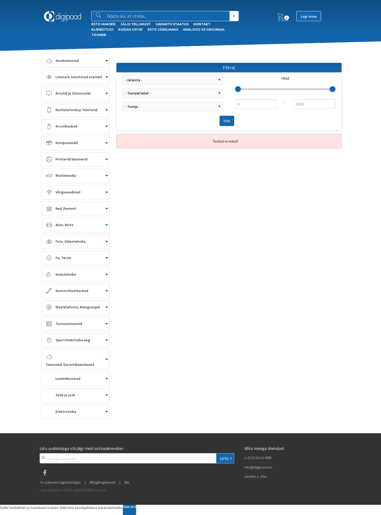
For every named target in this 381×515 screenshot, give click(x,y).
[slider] (238, 89)
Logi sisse (309, 16)
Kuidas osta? (130, 29)
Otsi (226, 121)
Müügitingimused (102, 482)
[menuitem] (75, 61)
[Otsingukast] (167, 16)
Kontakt (201, 24)
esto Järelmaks (163, 29)
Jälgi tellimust (136, 24)
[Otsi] (234, 16)
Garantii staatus (172, 24)
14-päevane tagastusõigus (60, 482)
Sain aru (129, 507)
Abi (126, 482)
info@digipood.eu (258, 467)
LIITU (224, 458)
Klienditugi (102, 29)
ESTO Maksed (103, 24)
